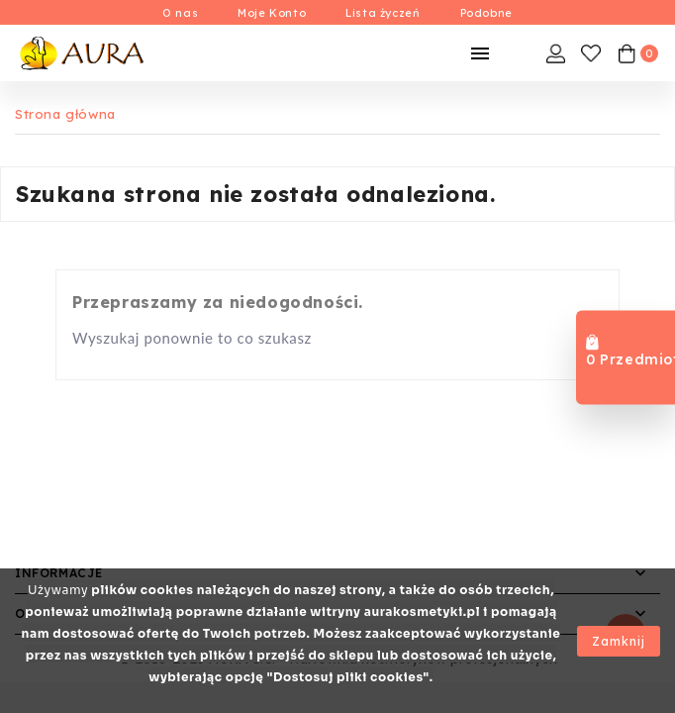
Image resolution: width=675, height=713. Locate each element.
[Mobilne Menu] (480, 53)
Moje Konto (272, 13)
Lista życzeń (382, 13)
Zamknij (618, 641)
